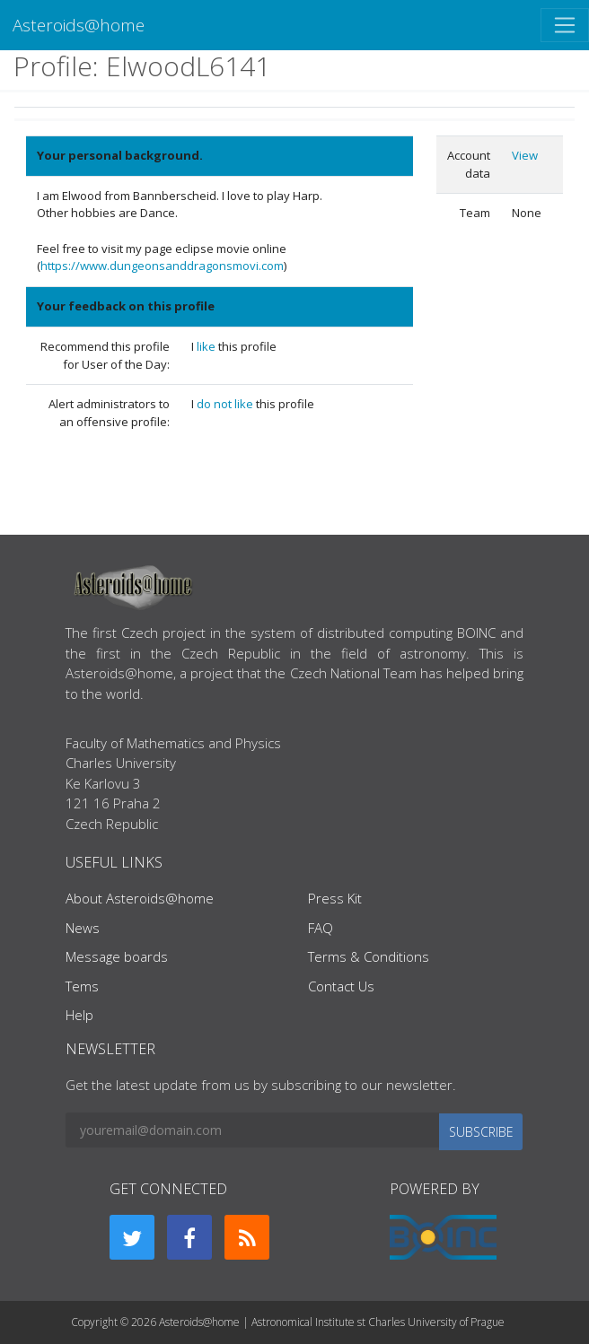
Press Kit (335, 898)
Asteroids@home (79, 24)
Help (79, 1015)
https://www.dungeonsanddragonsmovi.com (162, 265)
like (207, 346)
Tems (82, 986)
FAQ (320, 928)
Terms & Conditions (368, 956)
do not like (226, 404)
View (525, 155)
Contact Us (341, 986)
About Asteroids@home (140, 898)
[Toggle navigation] (565, 25)
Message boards (117, 956)
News (83, 928)
